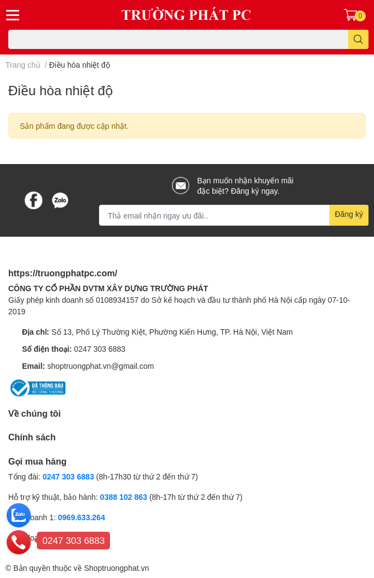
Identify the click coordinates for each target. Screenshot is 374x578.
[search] (358, 39)
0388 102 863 (123, 496)
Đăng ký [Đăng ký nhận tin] (349, 214)
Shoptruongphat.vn (116, 567)
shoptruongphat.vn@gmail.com (100, 365)
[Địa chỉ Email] (234, 215)
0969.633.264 (81, 517)
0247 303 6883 (99, 348)
